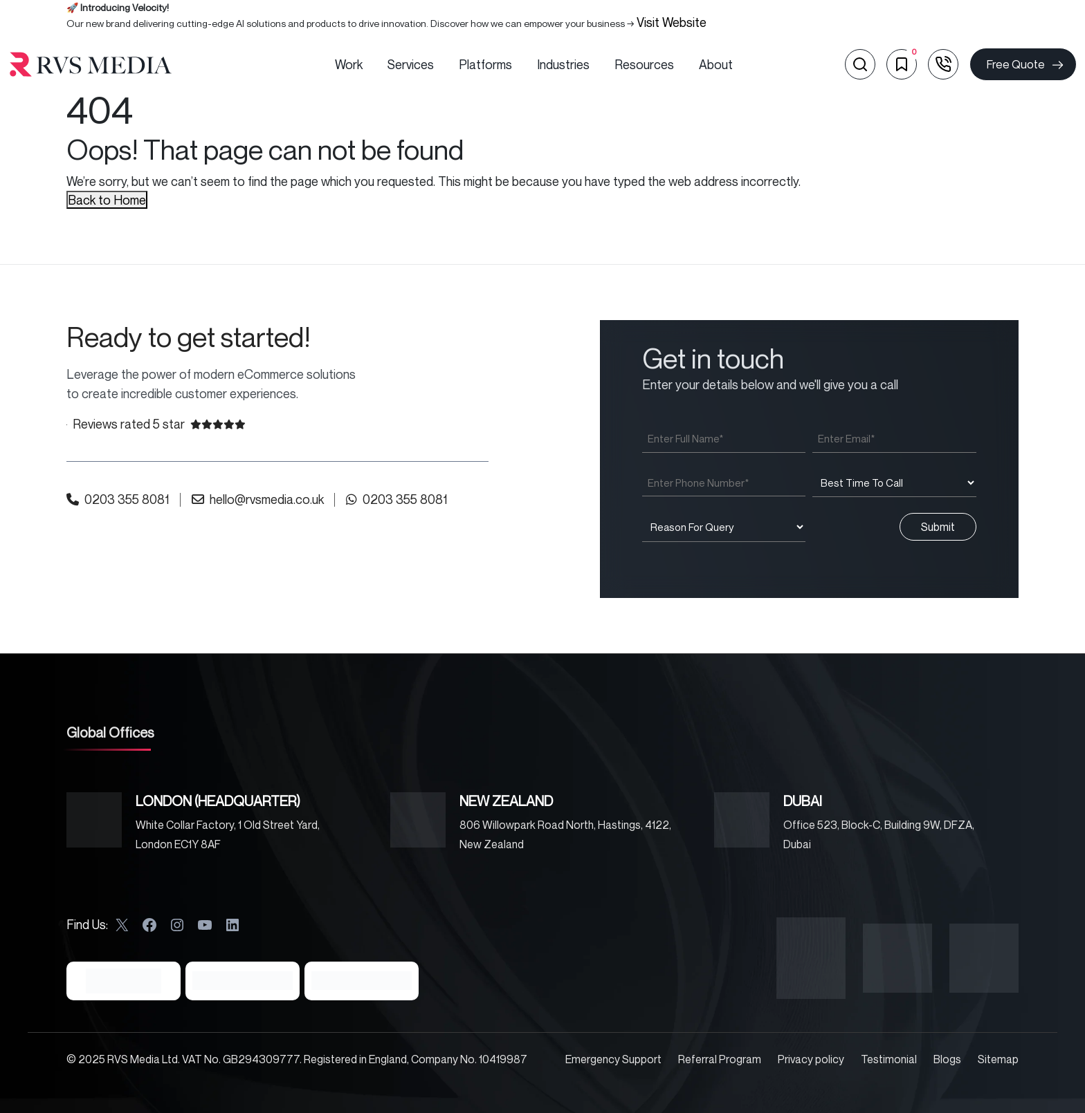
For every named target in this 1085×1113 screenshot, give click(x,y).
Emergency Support (613, 1059)
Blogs (947, 1059)
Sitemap (998, 1059)
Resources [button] (644, 64)
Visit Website (671, 22)
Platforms (485, 64)
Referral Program (719, 1059)
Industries (563, 64)
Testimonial (889, 1059)
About (716, 64)
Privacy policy (811, 1059)
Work (349, 64)
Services (411, 64)
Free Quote (1026, 64)
